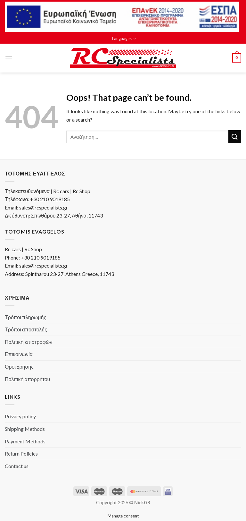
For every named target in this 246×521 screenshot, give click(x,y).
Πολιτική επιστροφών (28, 342)
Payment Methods (25, 441)
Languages (124, 39)
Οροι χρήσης (19, 366)
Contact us (17, 466)
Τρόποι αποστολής (26, 329)
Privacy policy (20, 416)
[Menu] (8, 58)
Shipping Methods (25, 429)
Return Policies (21, 453)
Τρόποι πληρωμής (25, 317)
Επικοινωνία (19, 354)
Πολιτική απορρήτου (27, 379)
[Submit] (234, 136)
